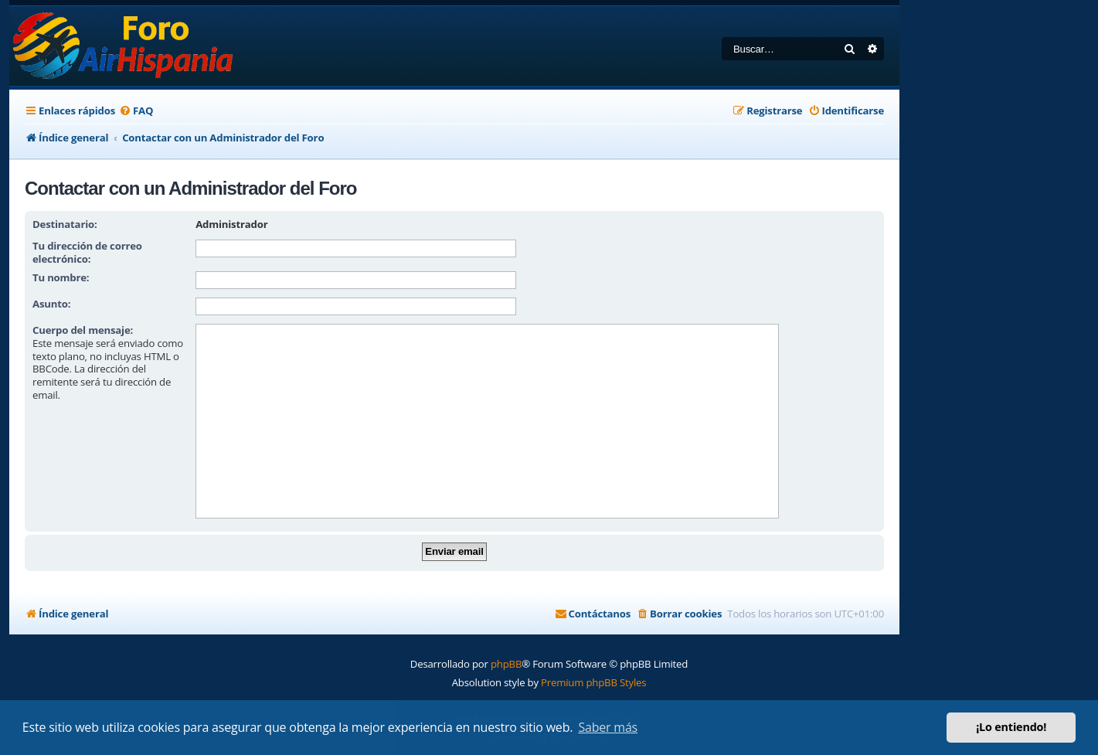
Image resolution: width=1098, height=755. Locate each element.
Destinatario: (64, 224)
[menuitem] (136, 111)
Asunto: (51, 304)
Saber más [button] (607, 727)
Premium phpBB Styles (593, 682)
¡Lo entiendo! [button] (1011, 726)
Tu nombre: (60, 277)
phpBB (506, 664)
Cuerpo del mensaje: (82, 330)
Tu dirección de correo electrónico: (87, 252)
